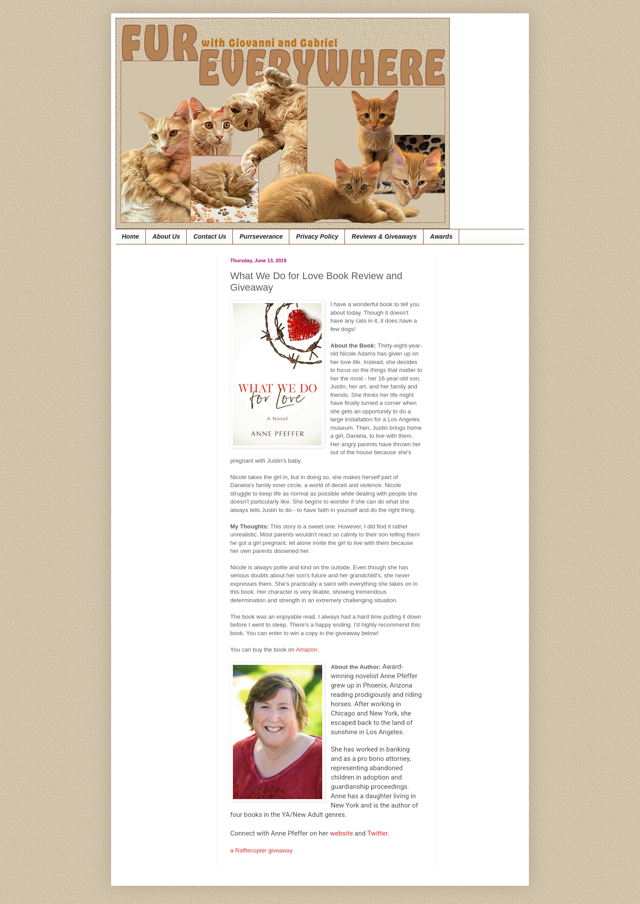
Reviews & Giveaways (384, 236)
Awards (441, 236)
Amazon (306, 649)
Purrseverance (261, 236)
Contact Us (209, 236)
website (341, 833)
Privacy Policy (317, 236)
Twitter (377, 833)
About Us (166, 236)
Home (130, 236)
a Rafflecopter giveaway (261, 850)
